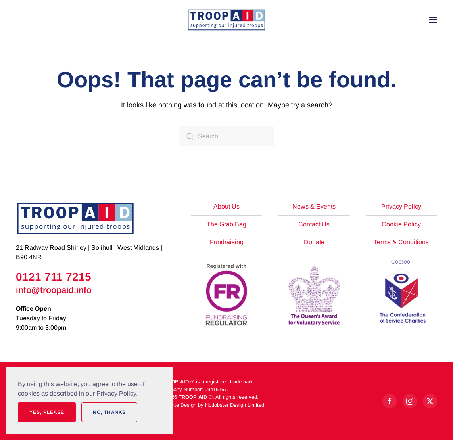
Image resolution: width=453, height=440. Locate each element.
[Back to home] (226, 20)
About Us (226, 206)
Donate (314, 242)
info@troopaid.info (54, 290)
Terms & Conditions (401, 242)
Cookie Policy (401, 224)
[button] (433, 20)
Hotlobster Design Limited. (235, 405)
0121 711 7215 (53, 277)
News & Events (314, 206)
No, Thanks (109, 412)
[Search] (226, 136)
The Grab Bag (226, 224)
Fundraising (227, 242)
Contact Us (314, 224)
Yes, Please (46, 412)
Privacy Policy (401, 206)
